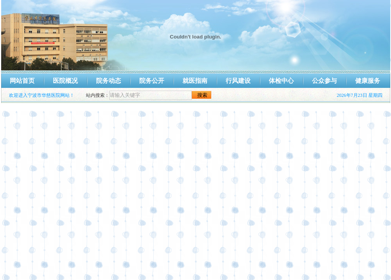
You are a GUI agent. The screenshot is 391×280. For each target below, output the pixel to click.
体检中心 (281, 80)
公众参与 (324, 80)
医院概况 (65, 80)
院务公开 (151, 80)
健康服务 (367, 80)
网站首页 (22, 80)
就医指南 (194, 80)
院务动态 (108, 80)
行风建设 (238, 80)
